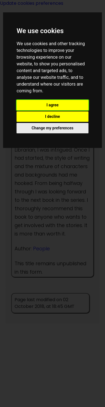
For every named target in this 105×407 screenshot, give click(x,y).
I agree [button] (52, 105)
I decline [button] (52, 116)
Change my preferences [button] (52, 128)
